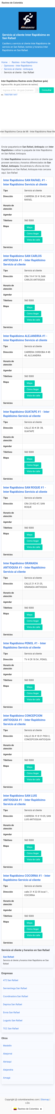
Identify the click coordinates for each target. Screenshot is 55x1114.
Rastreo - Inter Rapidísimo (25, 62)
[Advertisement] (27, 113)
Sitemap (45, 1099)
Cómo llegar (33, 233)
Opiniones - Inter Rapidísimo (18, 65)
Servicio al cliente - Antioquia (18, 69)
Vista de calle (33, 239)
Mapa (29, 227)
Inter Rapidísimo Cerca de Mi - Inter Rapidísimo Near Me (27, 131)
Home (4, 62)
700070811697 (10, 95)
